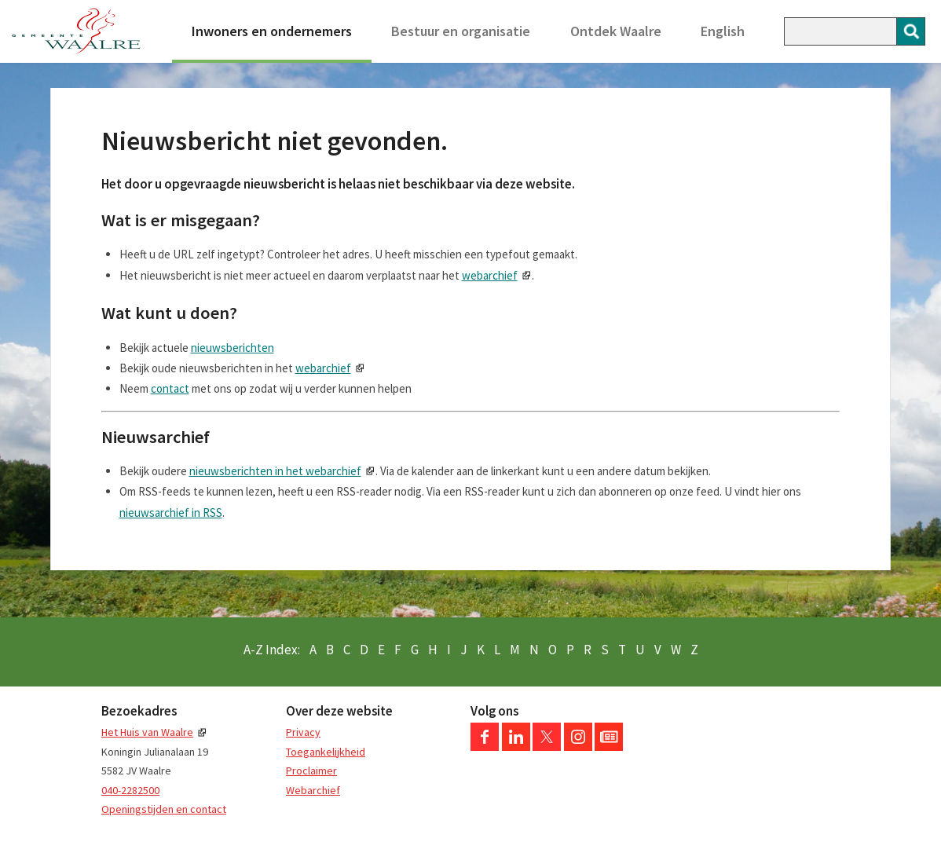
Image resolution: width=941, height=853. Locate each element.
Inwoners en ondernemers (272, 31)
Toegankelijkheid (325, 752)
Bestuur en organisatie (460, 31)
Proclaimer (311, 770)
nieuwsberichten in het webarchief (275, 470)
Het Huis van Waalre (147, 732)
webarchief (490, 275)
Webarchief (313, 790)
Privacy (303, 732)
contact (170, 388)
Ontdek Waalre (615, 31)
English (723, 31)
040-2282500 (130, 790)
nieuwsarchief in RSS (170, 512)
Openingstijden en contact (163, 809)
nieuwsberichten (232, 347)
